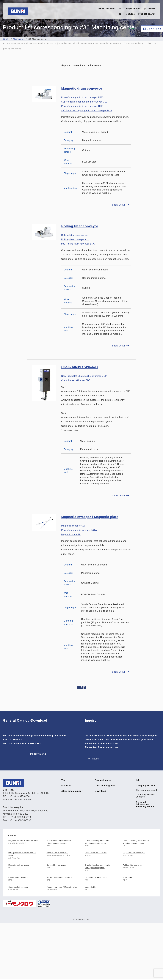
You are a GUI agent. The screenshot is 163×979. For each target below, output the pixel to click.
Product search (146, 14)
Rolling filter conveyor (79, 226)
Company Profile (132, 9)
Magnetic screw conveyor (134, 853)
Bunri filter (127, 877)
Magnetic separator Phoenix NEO (23, 840)
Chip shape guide (105, 786)
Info (120, 9)
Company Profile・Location (146, 796)
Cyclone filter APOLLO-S (95, 877)
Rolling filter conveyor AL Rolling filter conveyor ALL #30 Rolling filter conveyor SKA (78, 239)
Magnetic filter (91, 887)
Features (130, 14)
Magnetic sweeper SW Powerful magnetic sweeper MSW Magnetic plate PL (79, 530)
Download (154, 29)
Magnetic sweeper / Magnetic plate (89, 517)
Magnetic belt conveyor (18, 865)
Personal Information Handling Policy (145, 804)
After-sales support (105, 9)
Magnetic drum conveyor (81, 88)
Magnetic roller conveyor (95, 853)
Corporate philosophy (147, 790)
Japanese (150, 9)
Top (119, 14)
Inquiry (95, 759)
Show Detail (118, 205)
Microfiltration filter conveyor (59, 877)
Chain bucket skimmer (79, 367)
